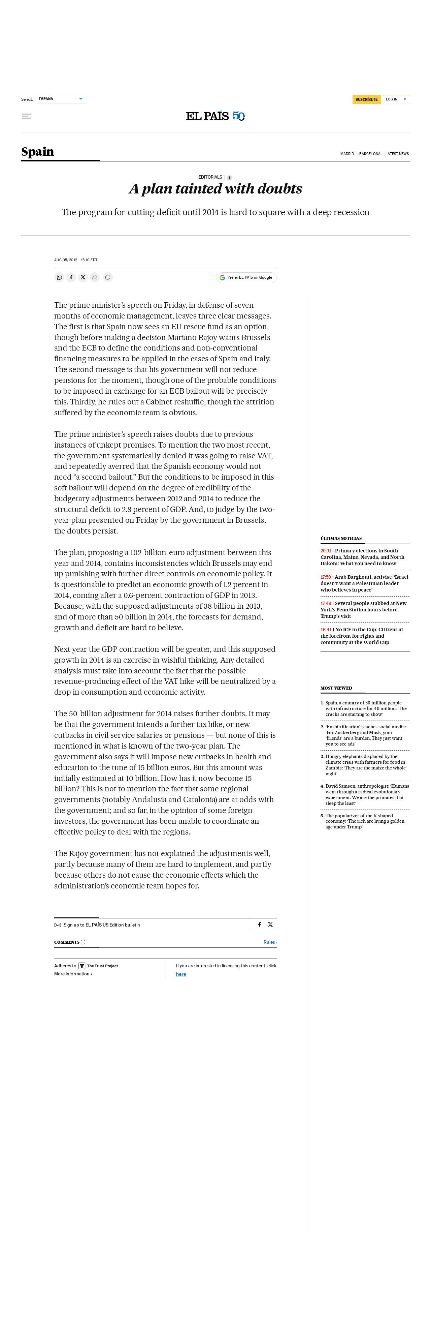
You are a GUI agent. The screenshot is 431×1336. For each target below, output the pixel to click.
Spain (37, 152)
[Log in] (396, 99)
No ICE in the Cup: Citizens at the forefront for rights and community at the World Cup (362, 636)
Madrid (347, 154)
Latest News (397, 154)
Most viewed (336, 688)
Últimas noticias (341, 538)
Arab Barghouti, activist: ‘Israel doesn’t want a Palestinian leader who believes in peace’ (364, 583)
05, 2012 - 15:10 (75, 260)
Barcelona (369, 154)
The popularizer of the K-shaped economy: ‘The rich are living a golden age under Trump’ (365, 821)
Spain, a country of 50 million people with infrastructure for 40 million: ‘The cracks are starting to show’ (366, 708)
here (181, 974)
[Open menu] (26, 116)
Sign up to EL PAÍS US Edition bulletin (102, 925)
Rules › (270, 942)
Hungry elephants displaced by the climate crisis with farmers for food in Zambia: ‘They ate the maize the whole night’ (366, 765)
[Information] (229, 177)
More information (73, 973)
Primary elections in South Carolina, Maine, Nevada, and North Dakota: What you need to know (362, 557)
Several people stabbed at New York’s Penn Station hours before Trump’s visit (364, 609)
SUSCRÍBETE (367, 99)
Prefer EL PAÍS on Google (250, 277)
